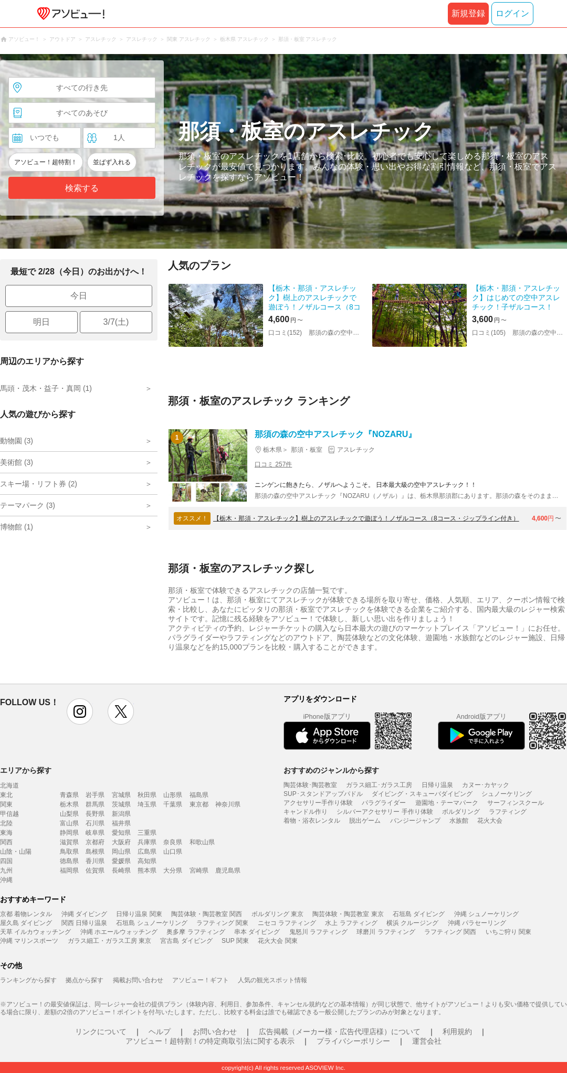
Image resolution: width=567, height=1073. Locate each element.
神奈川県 (227, 804)
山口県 (172, 851)
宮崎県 (199, 870)
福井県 (121, 823)
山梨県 (69, 813)
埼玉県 (147, 804)
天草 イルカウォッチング (35, 932)
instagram (80, 711)
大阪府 (121, 842)
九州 (6, 870)
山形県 (172, 795)
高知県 (147, 861)
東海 (6, 832)
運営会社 (427, 1041)
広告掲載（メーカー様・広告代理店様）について (340, 1031)
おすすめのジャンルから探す (331, 770)
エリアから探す (25, 770)
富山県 (69, 823)
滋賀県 (69, 842)
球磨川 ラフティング (385, 932)
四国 (6, 861)
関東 (6, 804)
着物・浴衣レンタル (312, 820)
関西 (6, 842)
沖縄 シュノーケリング (486, 914)
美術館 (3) (16, 462)
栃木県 (69, 804)
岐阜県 (95, 832)
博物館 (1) (16, 527)
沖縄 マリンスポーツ (29, 940)
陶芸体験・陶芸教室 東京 (347, 914)
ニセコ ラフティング (287, 923)
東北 (6, 795)
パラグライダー (384, 802)
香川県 (95, 861)
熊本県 (147, 870)
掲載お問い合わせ (138, 980)
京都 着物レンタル (26, 914)
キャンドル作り (306, 811)
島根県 (95, 851)
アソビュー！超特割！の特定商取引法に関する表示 (210, 1041)
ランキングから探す (28, 980)
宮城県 (121, 795)
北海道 (9, 785)
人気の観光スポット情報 (272, 980)
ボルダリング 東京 (277, 914)
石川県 (95, 823)
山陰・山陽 (16, 851)
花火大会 (489, 820)
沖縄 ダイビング (84, 914)
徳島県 (69, 861)
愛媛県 (121, 861)
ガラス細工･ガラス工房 (379, 785)
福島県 (199, 795)
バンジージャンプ (415, 820)
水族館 (458, 820)
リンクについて (101, 1031)
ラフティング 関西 (450, 932)
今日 (78, 295)
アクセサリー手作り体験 (318, 802)
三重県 (147, 832)
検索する (82, 188)
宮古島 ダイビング (186, 940)
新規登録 (468, 13)
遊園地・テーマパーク (446, 802)
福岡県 (69, 870)
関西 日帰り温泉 (84, 923)
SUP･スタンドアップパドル (323, 794)
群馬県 (95, 804)
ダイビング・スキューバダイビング (422, 794)
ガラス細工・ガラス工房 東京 (109, 940)
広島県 (147, 851)
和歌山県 (202, 842)
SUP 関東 (235, 940)
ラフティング (508, 811)
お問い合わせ (215, 1031)
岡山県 (121, 851)
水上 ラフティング (351, 923)
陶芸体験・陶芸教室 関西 (206, 914)
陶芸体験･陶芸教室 (310, 785)
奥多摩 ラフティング (195, 932)
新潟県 (121, 813)
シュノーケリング (506, 794)
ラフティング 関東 (222, 923)
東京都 (199, 804)
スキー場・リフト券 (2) (38, 484)
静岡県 (69, 832)
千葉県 (172, 804)
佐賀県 (95, 870)
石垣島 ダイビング (419, 914)
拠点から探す (84, 980)
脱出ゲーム (365, 820)
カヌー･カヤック (485, 785)
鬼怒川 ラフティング (318, 932)
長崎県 (121, 870)
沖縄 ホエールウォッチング (119, 932)
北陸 (6, 823)
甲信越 (9, 813)
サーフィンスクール (515, 802)
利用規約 (457, 1031)
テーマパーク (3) (27, 505)
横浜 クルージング (412, 923)
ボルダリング (461, 811)
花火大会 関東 (277, 940)
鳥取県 (69, 851)
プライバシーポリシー (353, 1041)
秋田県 (147, 795)
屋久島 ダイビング (26, 923)
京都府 (95, 842)
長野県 (95, 813)
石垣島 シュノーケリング (151, 923)
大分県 (172, 870)
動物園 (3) (16, 441)
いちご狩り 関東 (508, 932)
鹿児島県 (227, 870)
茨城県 (121, 804)
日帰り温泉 (437, 785)
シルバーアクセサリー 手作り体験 (385, 811)
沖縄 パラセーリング (477, 923)
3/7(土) (116, 321)
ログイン (512, 13)
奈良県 (172, 842)
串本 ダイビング (257, 932)
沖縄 (6, 880)
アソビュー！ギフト (200, 980)
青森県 (69, 795)
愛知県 (121, 832)
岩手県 (95, 795)
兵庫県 (147, 842)
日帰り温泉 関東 (139, 914)
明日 (41, 321)
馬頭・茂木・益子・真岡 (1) (46, 388)
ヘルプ (160, 1031)
